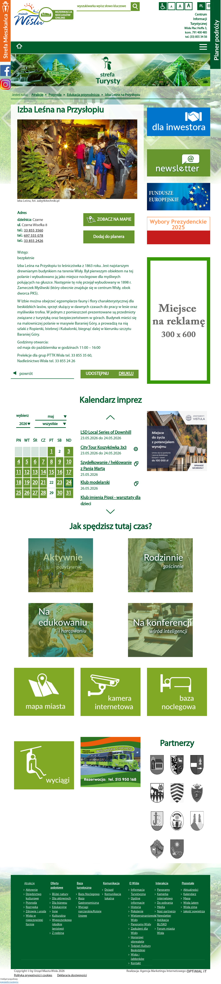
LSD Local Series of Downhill (106, 432)
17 (68, 472)
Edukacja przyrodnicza (83, 95)
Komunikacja (111, 883)
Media (161, 907)
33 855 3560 (33, 230)
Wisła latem (190, 903)
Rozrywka (32, 907)
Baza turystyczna (84, 885)
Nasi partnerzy (166, 911)
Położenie (137, 911)
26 (26, 493)
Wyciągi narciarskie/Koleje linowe (89, 911)
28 (43, 493)
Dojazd (108, 890)
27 (35, 493)
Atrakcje (37, 95)
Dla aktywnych (61, 898)
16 (59, 472)
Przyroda (55, 95)
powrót (23, 374)
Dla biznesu (59, 903)
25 (18, 493)
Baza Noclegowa (88, 894)
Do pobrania (165, 903)
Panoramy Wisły (141, 924)
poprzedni (5, 982)
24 (68, 482)
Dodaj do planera (108, 237)
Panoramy (163, 890)
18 (18, 482)
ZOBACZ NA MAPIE (108, 220)
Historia (136, 907)
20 (35, 482)
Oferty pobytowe (57, 885)
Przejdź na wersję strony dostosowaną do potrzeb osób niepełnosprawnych (163, 6)
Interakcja (162, 883)
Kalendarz (189, 894)
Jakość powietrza (194, 911)
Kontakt (136, 963)
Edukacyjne (59, 907)
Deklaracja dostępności (72, 975)
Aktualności (190, 890)
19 (26, 482)
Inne (55, 911)
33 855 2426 (33, 241)
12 (26, 472)
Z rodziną (58, 933)
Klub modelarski (95, 483)
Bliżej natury (60, 894)
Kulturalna (58, 915)
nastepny (14, 982)
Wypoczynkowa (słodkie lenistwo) (61, 924)
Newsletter (164, 915)
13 (35, 472)
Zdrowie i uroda (36, 911)
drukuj (126, 374)
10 (68, 462)
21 (43, 482)
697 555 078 (33, 236)
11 (18, 472)
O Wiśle (134, 883)
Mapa (186, 898)
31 (68, 493)
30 (59, 493)
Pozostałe (188, 883)
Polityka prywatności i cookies (33, 975)
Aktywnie (32, 890)
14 (43, 472)
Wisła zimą (190, 907)
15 (51, 472)
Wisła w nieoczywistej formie (34, 920)
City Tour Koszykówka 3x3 (103, 448)
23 (59, 482)
